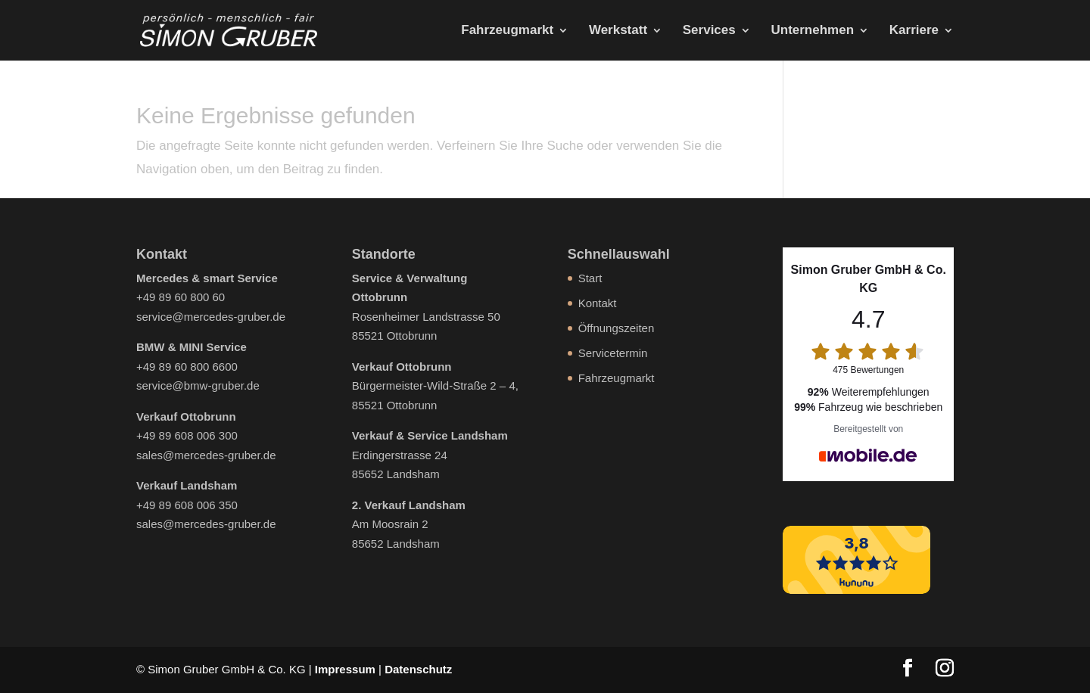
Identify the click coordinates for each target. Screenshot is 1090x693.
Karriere (914, 31)
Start (590, 278)
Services (709, 31)
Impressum (345, 669)
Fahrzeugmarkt (507, 31)
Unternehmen (812, 31)
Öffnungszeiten (616, 328)
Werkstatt (618, 31)
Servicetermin (613, 352)
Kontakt (597, 303)
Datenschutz (418, 669)
